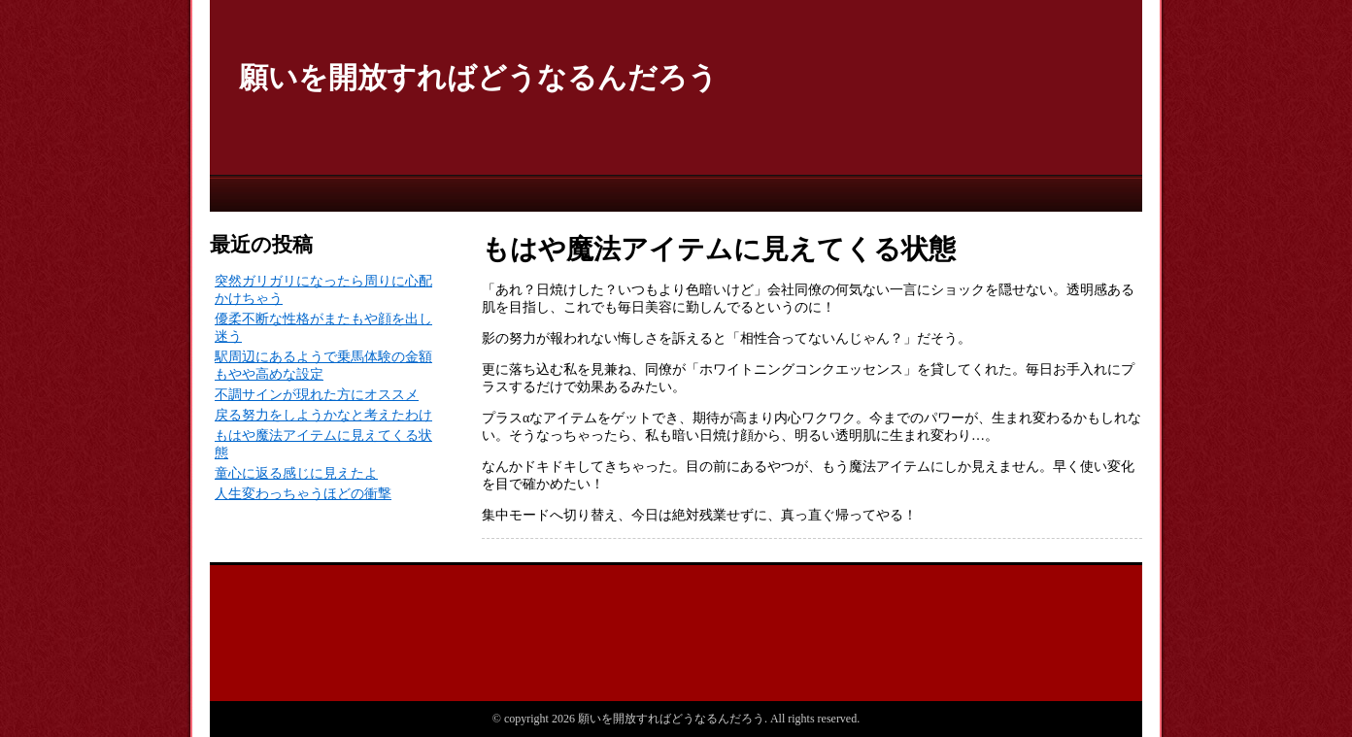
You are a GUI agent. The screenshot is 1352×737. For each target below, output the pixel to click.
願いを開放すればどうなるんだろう (478, 77)
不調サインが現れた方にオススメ (317, 394)
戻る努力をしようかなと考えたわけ (323, 415)
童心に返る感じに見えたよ (296, 473)
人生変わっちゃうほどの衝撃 (303, 493)
